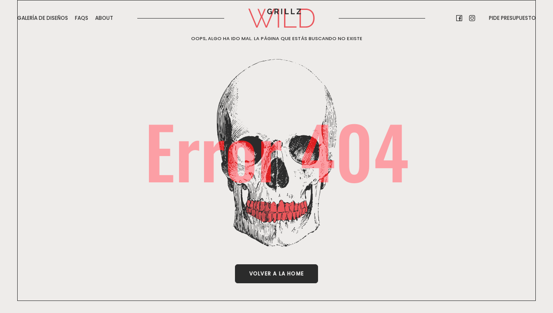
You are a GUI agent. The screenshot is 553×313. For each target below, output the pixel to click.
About (104, 18)
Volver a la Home (276, 273)
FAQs (81, 18)
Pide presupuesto (512, 18)
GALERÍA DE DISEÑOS (42, 18)
